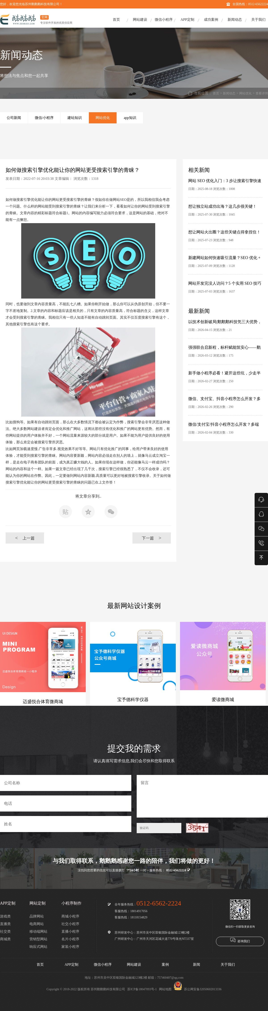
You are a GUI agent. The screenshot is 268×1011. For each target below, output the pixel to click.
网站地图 (165, 989)
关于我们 (258, 19)
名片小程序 (70, 939)
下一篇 (151, 538)
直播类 (5, 924)
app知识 (130, 118)
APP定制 (187, 19)
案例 (165, 964)
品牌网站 (36, 916)
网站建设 (140, 19)
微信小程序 (164, 19)
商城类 (5, 939)
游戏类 (5, 916)
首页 (116, 19)
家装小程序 (70, 947)
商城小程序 (70, 916)
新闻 (196, 964)
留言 (202, 796)
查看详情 (261, 93)
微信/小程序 (44, 118)
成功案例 (211, 19)
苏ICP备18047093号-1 (142, 989)
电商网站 (36, 924)
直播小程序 (70, 931)
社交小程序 (70, 924)
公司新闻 (14, 118)
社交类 (5, 931)
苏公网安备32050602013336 (198, 989)
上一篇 (24, 538)
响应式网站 (38, 947)
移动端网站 (38, 931)
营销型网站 (38, 939)
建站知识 (74, 118)
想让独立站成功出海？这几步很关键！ (222, 206)
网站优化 (245, 93)
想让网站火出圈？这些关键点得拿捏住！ (224, 232)
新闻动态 (235, 19)
